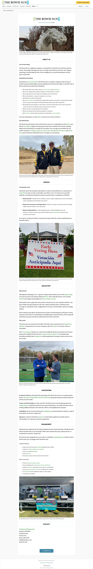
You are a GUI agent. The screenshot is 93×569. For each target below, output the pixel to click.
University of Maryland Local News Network (36, 397)
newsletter (39, 447)
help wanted (36, 465)
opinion (49, 89)
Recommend (26, 471)
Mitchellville (54, 130)
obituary (29, 463)
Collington (33, 130)
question (28, 453)
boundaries (27, 126)
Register (81, 6)
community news (58, 437)
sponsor (41, 417)
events (44, 89)
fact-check (27, 113)
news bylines (30, 100)
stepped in (38, 336)
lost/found (47, 465)
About (33, 6)
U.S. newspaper (26, 332)
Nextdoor (35, 449)
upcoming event (34, 469)
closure (55, 326)
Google (35, 451)
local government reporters (49, 334)
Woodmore (62, 130)
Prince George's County (48, 299)
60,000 (21, 299)
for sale (42, 465)
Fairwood (40, 130)
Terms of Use (43, 567)
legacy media (68, 294)
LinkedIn (41, 449)
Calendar (9, 6)
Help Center (50, 562)
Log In (86, 6)
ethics (39, 117)
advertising (56, 89)
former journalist (32, 82)
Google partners (24, 405)
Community (15, 6)
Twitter (30, 449)
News (3, 6)
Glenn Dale (46, 130)
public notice (36, 463)
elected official (57, 212)
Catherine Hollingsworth (44, 22)
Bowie (68, 124)
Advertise (28, 6)
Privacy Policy (50, 567)
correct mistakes (56, 113)
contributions (47, 411)
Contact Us (43, 562)
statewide (22, 193)
